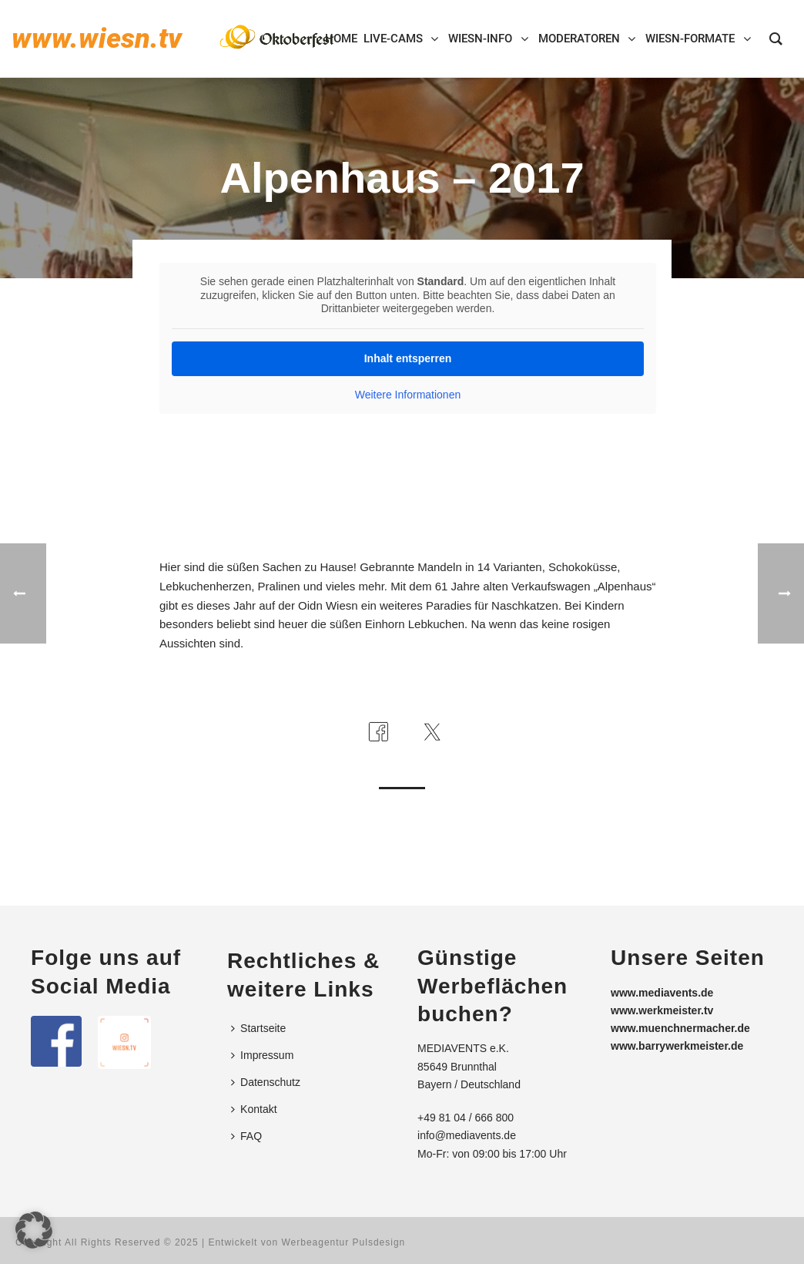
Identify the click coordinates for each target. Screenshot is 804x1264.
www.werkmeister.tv (662, 1010)
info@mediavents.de (466, 1135)
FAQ (246, 1136)
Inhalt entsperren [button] (408, 358)
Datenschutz (265, 1082)
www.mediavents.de (662, 993)
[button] (34, 1230)
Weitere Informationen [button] (408, 394)
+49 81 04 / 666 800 (465, 1117)
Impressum (262, 1055)
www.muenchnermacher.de (680, 1028)
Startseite (258, 1028)
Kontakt (253, 1109)
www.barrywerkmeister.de (677, 1046)
